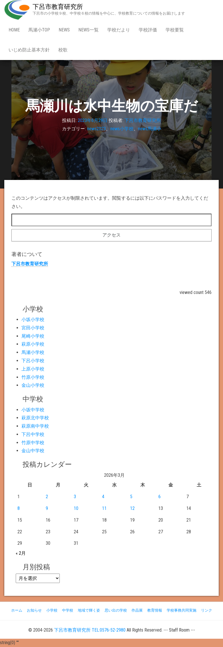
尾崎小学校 (32, 336)
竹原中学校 (32, 442)
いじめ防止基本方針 (29, 50)
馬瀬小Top (39, 30)
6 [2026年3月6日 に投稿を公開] (159, 496)
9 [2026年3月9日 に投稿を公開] (47, 508)
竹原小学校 (32, 377)
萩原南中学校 (35, 426)
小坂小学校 (32, 319)
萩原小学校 (32, 344)
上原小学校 (32, 369)
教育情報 (154, 610)
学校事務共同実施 (181, 610)
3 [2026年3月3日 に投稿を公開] (75, 496)
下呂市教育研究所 (58, 6)
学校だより (118, 30)
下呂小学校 (32, 360)
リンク (206, 610)
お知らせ (34, 610)
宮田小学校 (32, 327)
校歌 (62, 50)
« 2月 (21, 553)
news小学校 (122, 128)
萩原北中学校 (35, 417)
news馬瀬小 (149, 128)
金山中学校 (32, 450)
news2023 (96, 128)
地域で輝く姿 (89, 610)
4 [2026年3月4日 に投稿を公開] (103, 496)
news (64, 30)
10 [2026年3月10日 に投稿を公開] (76, 508)
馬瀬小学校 (32, 352)
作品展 (137, 610)
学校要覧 (175, 30)
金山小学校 (32, 385)
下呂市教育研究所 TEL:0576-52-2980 (90, 630)
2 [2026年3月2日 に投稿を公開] (47, 496)
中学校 (67, 610)
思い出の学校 (116, 610)
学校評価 (148, 30)
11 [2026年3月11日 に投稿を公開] (104, 508)
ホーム (16, 610)
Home (14, 30)
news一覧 (88, 30)
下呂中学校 (32, 434)
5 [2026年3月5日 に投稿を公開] (131, 496)
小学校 (51, 610)
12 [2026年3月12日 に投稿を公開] (132, 508)
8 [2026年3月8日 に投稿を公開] (18, 508)
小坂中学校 (32, 409)
